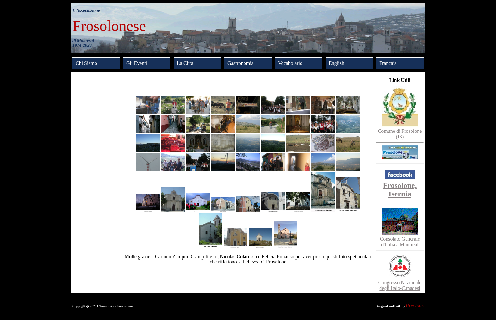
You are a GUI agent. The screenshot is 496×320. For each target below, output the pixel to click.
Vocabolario (290, 63)
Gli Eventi (136, 63)
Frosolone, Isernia (400, 185)
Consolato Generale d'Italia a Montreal (400, 239)
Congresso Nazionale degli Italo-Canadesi (399, 282)
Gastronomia (240, 63)
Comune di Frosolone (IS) (400, 131)
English (336, 63)
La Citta (185, 63)
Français (387, 63)
